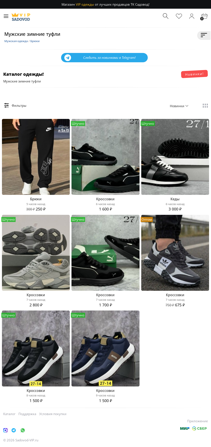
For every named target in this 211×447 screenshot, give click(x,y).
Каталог (9, 414)
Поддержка (27, 414)
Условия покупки (53, 414)
